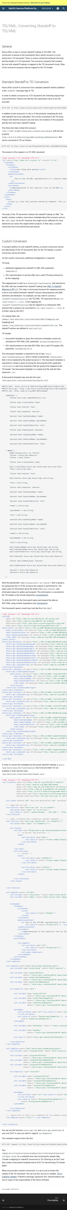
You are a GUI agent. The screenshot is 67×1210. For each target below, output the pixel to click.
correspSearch (42, 595)
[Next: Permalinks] (56, 1199)
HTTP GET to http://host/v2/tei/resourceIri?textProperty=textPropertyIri (34, 108)
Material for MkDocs (17, 1207)
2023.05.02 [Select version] (46, 8)
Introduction (42, 603)
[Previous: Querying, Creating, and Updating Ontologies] (3, 1199)
